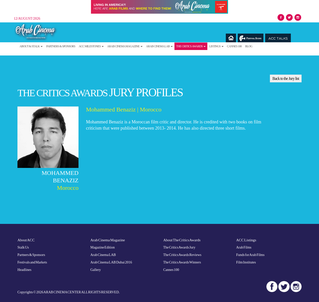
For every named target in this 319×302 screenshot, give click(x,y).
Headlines (24, 270)
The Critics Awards (191, 46)
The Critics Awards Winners (182, 262)
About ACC (26, 240)
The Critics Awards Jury (179, 247)
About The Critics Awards (182, 240)
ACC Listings (246, 240)
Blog (248, 46)
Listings (216, 46)
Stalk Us (23, 247)
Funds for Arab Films (250, 255)
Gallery (95, 270)
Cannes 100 (234, 46)
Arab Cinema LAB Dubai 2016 (111, 262)
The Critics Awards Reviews (182, 255)
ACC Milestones (91, 46)
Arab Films (243, 247)
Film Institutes (246, 262)
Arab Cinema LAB (159, 46)
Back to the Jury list (285, 78)
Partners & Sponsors (60, 46)
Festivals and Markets (32, 262)
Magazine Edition (102, 247)
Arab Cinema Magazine (125, 46)
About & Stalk (31, 46)
